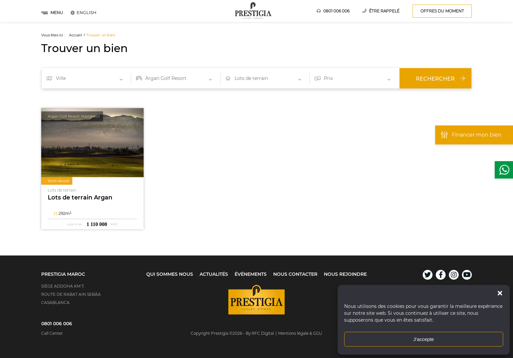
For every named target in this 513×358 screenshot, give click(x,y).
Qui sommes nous (169, 274)
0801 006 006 (333, 11)
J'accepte (424, 339)
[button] (500, 293)
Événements (251, 274)
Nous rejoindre (345, 274)
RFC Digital (263, 333)
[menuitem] (87, 12)
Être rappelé (381, 11)
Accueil (75, 35)
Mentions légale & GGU (300, 333)
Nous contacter (295, 274)
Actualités (214, 274)
